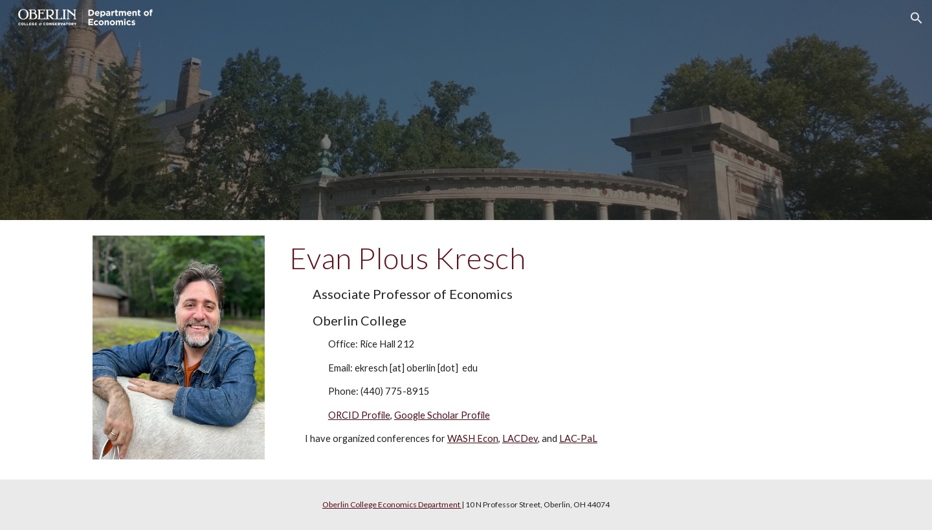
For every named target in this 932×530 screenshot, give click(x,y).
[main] (530, 350)
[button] (916, 18)
